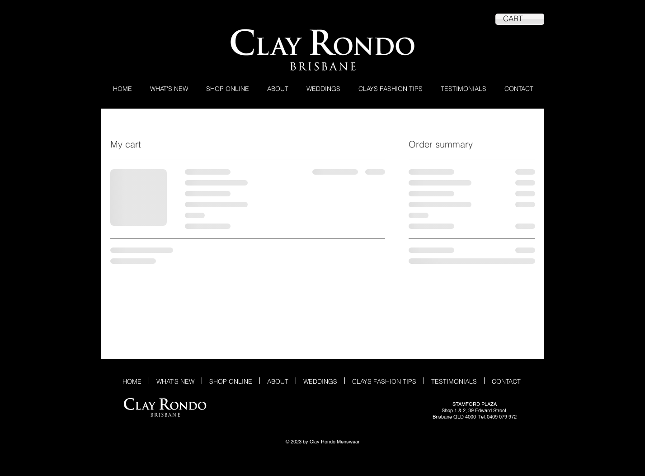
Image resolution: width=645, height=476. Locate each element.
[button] (227, 88)
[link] (520, 18)
